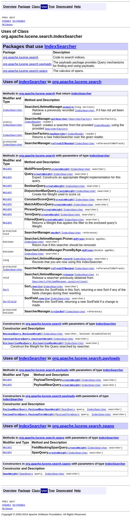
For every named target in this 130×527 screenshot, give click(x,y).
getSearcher (59, 119)
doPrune (78, 241)
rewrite (36, 291)
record (67, 262)
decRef (55, 235)
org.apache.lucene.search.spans (25, 71)
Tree (52, 6)
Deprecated (64, 6)
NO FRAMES (19, 21)
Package (24, 6)
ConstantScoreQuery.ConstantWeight (27, 344)
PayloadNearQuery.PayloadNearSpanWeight (31, 415)
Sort (6, 294)
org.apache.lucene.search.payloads (27, 64)
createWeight (60, 170)
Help (77, 6)
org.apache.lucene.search (20, 57)
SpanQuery (68, 415)
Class (36, 6)
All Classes (7, 24)
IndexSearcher (60, 46)
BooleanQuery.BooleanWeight (22, 339)
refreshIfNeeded (62, 144)
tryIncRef (58, 316)
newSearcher (57, 134)
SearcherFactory (80, 119)
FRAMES (6, 21)
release (68, 279)
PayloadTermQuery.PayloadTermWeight (28, 420)
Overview (10, 6)
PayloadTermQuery (67, 420)
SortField (9, 306)
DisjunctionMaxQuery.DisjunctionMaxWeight (33, 349)
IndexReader (33, 122)
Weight (7, 170)
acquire (68, 107)
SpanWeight (10, 480)
